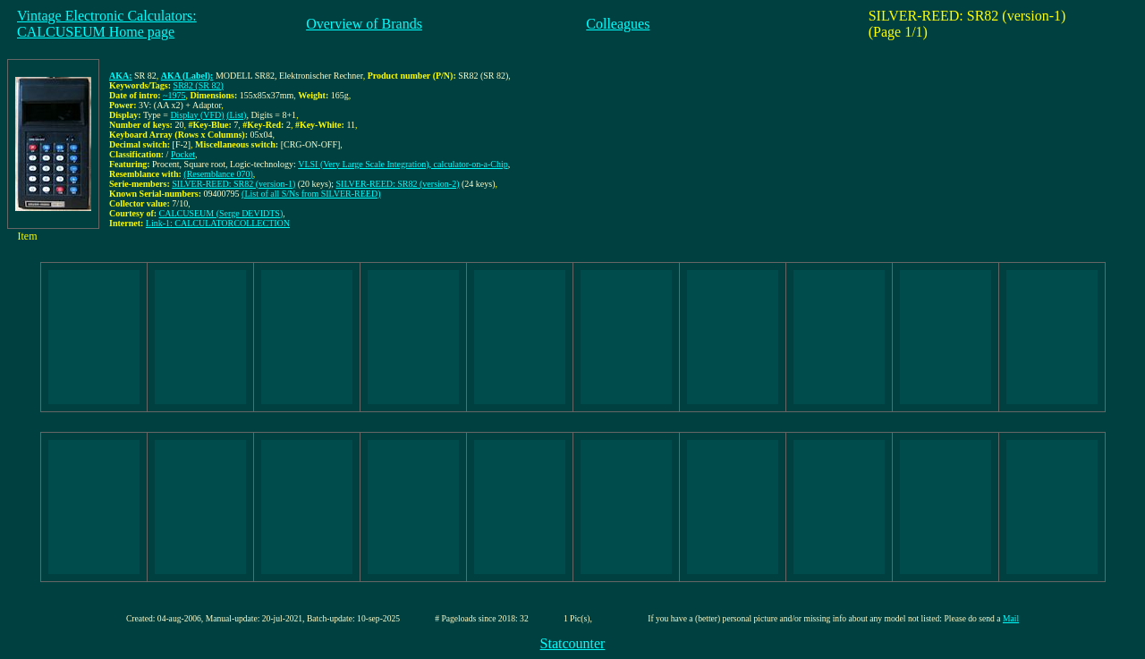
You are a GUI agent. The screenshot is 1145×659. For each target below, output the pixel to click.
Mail (1011, 618)
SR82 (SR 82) (199, 85)
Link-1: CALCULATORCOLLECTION (218, 223)
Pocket (183, 154)
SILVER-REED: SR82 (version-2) (398, 184)
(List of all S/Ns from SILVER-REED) (311, 194)
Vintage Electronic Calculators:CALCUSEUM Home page (107, 23)
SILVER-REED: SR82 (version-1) (233, 184)
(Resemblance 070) (217, 174)
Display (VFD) (197, 115)
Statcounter (573, 643)
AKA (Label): (187, 75)
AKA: (120, 75)
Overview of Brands (364, 23)
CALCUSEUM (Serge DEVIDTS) (221, 213)
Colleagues (617, 23)
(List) (236, 115)
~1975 (174, 95)
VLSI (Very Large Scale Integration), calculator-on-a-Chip (403, 164)
